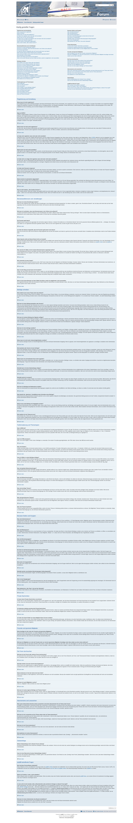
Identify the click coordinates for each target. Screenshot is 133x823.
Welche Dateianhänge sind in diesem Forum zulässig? (79, 79)
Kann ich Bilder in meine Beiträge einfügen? (26, 87)
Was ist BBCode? (21, 83)
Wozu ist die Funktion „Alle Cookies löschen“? (27, 42)
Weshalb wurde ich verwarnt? (23, 73)
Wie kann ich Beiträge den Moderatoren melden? (27, 74)
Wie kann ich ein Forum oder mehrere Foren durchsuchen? (80, 60)
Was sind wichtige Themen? (23, 91)
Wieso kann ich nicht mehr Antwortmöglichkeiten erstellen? (29, 67)
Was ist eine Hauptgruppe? (73, 39)
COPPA (93, 137)
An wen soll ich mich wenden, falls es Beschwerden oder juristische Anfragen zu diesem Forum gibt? (88, 87)
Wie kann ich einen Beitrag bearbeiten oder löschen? (28, 63)
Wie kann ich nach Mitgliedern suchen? (75, 64)
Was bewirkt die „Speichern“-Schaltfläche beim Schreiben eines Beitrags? (32, 75)
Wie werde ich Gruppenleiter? (73, 37)
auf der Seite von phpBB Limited (58, 768)
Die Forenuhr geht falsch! (22, 49)
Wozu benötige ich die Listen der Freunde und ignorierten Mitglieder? (82, 53)
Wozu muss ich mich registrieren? (24, 31)
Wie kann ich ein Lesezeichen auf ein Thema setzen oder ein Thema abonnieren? (84, 71)
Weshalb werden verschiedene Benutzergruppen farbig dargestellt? (81, 38)
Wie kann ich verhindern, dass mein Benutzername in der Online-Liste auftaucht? (34, 48)
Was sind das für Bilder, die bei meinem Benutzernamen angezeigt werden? (33, 54)
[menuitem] (26, 20)
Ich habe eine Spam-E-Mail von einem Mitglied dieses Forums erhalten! (82, 48)
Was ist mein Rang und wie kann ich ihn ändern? (27, 56)
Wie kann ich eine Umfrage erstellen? (25, 66)
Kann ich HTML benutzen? (22, 84)
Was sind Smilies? (21, 86)
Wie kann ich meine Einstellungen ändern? (26, 47)
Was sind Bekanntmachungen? (23, 90)
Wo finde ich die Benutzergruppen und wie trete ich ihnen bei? (80, 35)
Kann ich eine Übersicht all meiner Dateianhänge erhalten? (79, 80)
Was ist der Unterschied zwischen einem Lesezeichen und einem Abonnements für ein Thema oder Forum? (90, 70)
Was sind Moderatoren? (72, 33)
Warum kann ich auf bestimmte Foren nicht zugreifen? (28, 70)
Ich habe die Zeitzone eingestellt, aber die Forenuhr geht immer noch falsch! (33, 51)
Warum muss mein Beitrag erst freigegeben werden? (28, 77)
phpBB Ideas (83, 776)
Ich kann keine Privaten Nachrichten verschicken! (77, 45)
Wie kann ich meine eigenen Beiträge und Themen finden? (79, 65)
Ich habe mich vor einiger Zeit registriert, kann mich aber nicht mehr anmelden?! (34, 38)
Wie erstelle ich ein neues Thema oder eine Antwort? (28, 62)
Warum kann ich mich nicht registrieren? (25, 34)
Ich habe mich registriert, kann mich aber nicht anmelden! (29, 35)
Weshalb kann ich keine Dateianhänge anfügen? (27, 71)
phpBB (62, 814)
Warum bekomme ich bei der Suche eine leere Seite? (78, 63)
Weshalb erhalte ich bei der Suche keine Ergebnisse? (78, 61)
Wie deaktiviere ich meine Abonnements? (76, 74)
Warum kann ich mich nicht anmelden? (25, 37)
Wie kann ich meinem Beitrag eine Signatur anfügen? (28, 65)
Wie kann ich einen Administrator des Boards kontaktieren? (80, 89)
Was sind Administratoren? (73, 31)
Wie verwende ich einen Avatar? (24, 55)
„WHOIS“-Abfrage (23, 787)
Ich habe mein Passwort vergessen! (24, 39)
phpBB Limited (99, 242)
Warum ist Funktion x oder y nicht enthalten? (76, 86)
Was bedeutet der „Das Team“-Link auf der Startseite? (78, 41)
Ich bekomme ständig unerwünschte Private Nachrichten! (79, 47)
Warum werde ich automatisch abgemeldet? (26, 41)
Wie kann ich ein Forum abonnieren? (75, 73)
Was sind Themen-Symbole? (23, 94)
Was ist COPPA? (20, 33)
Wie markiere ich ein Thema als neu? (25, 78)
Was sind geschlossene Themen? (24, 92)
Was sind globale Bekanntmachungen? (25, 88)
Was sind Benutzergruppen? (73, 34)
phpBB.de (109, 242)
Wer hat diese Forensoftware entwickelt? (76, 85)
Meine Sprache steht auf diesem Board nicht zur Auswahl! (29, 52)
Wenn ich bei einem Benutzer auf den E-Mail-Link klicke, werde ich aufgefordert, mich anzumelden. (38, 58)
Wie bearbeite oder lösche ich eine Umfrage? (26, 69)
